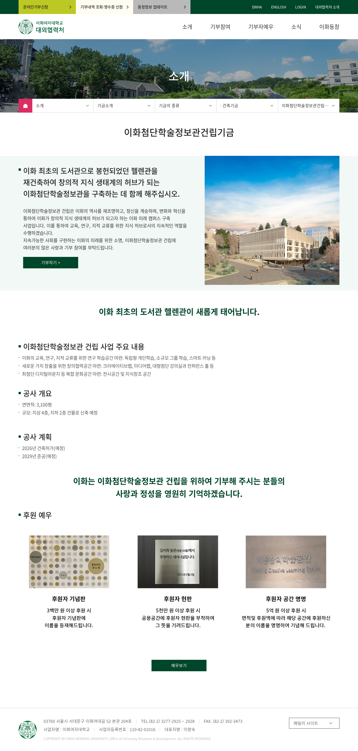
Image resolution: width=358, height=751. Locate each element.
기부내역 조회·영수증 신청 (101, 7)
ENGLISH (278, 7)
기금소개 (105, 105)
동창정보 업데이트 (152, 7)
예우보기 (179, 665)
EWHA (257, 7)
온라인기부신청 (35, 7)
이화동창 (329, 27)
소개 (187, 27)
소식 (296, 27)
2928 (190, 721)
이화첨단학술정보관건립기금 (307, 105)
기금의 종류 (169, 105)
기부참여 (220, 27)
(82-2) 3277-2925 (165, 721)
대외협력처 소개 (327, 7)
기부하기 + (50, 262)
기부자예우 (260, 27)
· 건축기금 (229, 105)
